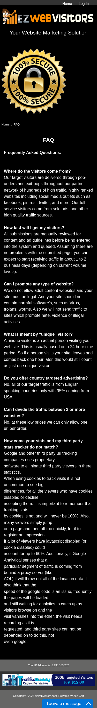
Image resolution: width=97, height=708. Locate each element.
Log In (84, 4)
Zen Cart (78, 696)
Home (67, 4)
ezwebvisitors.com (46, 696)
